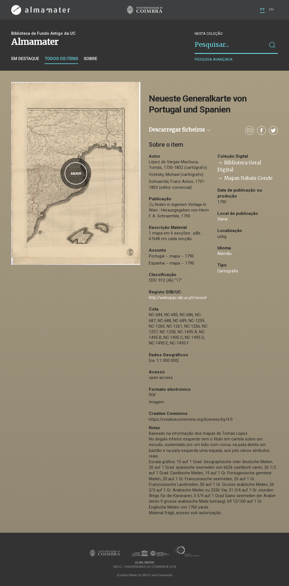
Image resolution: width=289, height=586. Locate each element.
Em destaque (25, 58)
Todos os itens (61, 58)
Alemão (224, 253)
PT (262, 9)
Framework (164, 575)
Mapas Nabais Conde (244, 178)
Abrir (75, 173)
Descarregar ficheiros (180, 130)
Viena (222, 219)
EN (271, 9)
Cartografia (227, 271)
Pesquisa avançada (214, 59)
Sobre (90, 58)
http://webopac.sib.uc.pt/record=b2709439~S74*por (197, 297)
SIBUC (146, 575)
